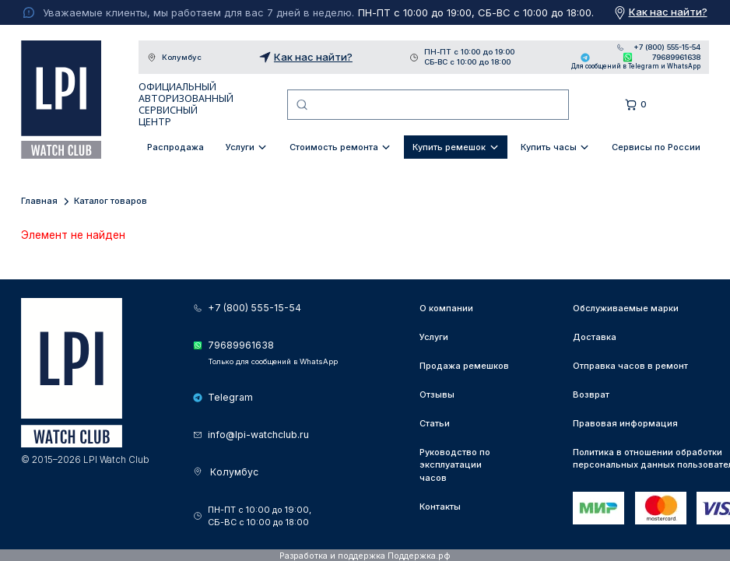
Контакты (440, 506)
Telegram (585, 56)
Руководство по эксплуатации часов (454, 465)
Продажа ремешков (464, 365)
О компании (446, 308)
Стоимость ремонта (334, 147)
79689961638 (676, 57)
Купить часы (549, 147)
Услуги (240, 147)
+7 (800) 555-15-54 (666, 47)
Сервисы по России (656, 147)
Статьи (434, 423)
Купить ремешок (449, 147)
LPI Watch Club (61, 99)
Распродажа (175, 147)
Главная (39, 200)
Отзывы (436, 394)
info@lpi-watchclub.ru (258, 434)
